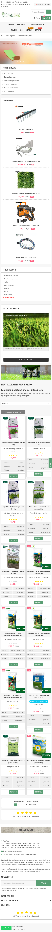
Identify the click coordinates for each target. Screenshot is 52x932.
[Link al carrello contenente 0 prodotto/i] (46, 18)
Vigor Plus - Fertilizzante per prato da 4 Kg (13, 508)
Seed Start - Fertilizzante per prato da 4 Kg (13, 444)
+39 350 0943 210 (8, 2)
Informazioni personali (11, 276)
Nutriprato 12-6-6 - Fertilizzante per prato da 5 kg (39, 634)
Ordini (6, 282)
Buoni (6, 291)
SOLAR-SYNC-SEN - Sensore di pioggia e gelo (26, 161)
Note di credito (9, 285)
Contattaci (19, 4)
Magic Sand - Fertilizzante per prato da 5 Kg (13, 572)
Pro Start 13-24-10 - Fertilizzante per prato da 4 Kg (38, 762)
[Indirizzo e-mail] (18, 883)
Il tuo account (10, 270)
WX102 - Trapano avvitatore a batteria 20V (26, 226)
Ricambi (4, 6)
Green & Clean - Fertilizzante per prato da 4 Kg (39, 508)
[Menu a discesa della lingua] (39, 4)
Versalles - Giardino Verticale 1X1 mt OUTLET (26, 193)
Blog (27, 4)
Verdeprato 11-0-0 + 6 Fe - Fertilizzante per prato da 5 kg (13, 634)
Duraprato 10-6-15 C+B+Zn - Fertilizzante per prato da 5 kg (13, 696)
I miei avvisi (8, 294)
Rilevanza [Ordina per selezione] (5, 403)
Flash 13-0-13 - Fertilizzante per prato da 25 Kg (39, 696)
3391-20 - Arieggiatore (26, 129)
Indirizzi (6, 288)
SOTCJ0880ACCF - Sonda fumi (26, 258)
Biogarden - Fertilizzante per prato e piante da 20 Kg (13, 762)
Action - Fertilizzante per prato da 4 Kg (39, 444)
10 (26, 804)
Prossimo (33, 804)
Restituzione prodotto (11, 279)
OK (43, 883)
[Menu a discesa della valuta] (47, 4)
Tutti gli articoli (26, 360)
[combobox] (40, 12)
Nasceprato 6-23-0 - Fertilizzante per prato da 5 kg (38, 572)
